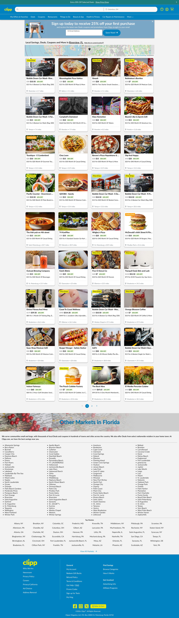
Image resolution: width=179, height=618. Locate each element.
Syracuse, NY (156, 532)
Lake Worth (141, 469)
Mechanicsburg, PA (97, 536)
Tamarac (95, 506)
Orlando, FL (117, 541)
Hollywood (52, 465)
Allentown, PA (18, 528)
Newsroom (27, 572)
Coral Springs (97, 454)
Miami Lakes (9, 478)
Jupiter (139, 467)
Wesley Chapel (54, 510)
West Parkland (9, 513)
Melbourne (96, 476)
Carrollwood (142, 450)
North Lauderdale (11, 482)
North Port (96, 482)
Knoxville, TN (97, 523)
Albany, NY (18, 523)
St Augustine (142, 502)
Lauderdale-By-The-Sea (13, 473)
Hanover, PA (78, 532)
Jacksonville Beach (55, 467)
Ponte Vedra (53, 493)
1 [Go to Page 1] (87, 406)
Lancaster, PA (97, 528)
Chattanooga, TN (38, 536)
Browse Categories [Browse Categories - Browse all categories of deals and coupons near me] (110, 569)
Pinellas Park (53, 491)
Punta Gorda (142, 495)
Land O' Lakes (97, 471)
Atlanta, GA (18, 532)
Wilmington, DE (156, 541)
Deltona (7, 458)
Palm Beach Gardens (12, 489)
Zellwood (96, 515)
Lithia (50, 473)
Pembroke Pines (10, 491)
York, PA (156, 545)
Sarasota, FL (137, 541)
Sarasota (51, 502)
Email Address (74, 31)
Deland (95, 456)
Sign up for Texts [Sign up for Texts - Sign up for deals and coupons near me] (73, 593)
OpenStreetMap (141, 55)
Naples (6, 480)
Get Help (70, 585)
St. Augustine (9, 504)
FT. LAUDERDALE (55, 463)
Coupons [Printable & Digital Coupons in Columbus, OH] (41, 17)
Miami (139, 476)
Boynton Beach (54, 447)
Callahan (51, 450)
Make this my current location (94, 43)
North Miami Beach (56, 482)
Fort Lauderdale (143, 460)
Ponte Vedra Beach (99, 493)
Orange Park (142, 484)
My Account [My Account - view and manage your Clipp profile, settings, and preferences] (71, 569)
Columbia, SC (58, 523)
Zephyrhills (141, 515)
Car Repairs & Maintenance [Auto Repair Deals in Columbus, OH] (113, 17)
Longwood (96, 473)
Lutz (138, 473)
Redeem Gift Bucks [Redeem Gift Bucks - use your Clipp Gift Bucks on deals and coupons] (74, 573)
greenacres (141, 463)
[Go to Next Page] (97, 406)
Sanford (7, 502)
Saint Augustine (10, 499)
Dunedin (51, 458)
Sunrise (51, 506)
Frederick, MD (78, 523)
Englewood (141, 458)
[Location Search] (130, 9)
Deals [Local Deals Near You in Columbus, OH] (33, 17)
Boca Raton (8, 447)
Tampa (139, 506)
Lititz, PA (97, 532)
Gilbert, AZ (77, 528)
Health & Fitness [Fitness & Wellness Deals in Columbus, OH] (93, 17)
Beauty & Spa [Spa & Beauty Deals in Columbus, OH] (78, 17)
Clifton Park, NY (38, 545)
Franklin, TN (58, 545)
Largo (139, 471)
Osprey (95, 486)
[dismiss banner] (152, 21)
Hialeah (7, 465)
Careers (26, 580)
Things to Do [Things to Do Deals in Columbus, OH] (65, 17)
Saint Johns (97, 499)
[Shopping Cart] (172, 9)
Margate (51, 476)
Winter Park (8, 515)
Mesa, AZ (97, 541)
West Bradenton (98, 510)
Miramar (95, 478)
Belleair (139, 445)
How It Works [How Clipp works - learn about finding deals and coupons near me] (108, 573)
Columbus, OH (58, 528)
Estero (6, 460)
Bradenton (96, 447)
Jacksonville (141, 465)
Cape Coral (96, 450)
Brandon (140, 447)
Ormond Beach (54, 486)
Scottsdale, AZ (137, 545)
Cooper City (8, 454)
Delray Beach (142, 456)
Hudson (95, 465)
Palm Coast (96, 489)
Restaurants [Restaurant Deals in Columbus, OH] (52, 17)
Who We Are (28, 568)
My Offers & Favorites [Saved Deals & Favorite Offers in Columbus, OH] (19, 17)
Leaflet (131, 55)
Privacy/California (30, 584)
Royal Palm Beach (144, 497)
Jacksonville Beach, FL (78, 541)
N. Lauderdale (142, 478)
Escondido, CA (58, 536)
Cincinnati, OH (38, 541)
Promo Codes (71, 589)
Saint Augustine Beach (57, 499)
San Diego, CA (137, 536)
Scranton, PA (156, 523)
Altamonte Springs (11, 445)
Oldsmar (51, 484)
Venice (95, 508)
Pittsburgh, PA (137, 523)
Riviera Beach (97, 497)
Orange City (97, 484)
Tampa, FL (157, 536)
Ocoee (6, 484)
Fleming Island (98, 460)
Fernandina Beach (55, 460)
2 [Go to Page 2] (91, 406)
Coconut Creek (143, 452)
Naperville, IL (117, 532)
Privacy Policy (28, 576)
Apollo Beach (53, 445)
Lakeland (7, 471)
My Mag (69, 597)
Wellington (8, 510)
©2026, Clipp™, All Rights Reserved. (88, 611)
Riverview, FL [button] (76, 42)
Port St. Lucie (97, 495)
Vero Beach (141, 508)
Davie (139, 454)
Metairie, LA (97, 545)
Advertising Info (109, 584)
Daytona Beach (10, 456)
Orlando (7, 486)
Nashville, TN (117, 536)
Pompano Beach (10, 493)
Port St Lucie (53, 495)
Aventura (96, 445)
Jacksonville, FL (78, 545)
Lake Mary (52, 469)
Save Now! (112, 33)
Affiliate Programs (110, 588)
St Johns (140, 504)
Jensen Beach (97, 467)
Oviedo (139, 486)
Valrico (51, 508)
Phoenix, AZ (117, 545)
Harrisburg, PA (78, 536)
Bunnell (7, 450)
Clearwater (52, 452)
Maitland (7, 476)
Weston (51, 513)
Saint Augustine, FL (137, 532)
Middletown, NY (117, 523)
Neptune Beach (54, 480)
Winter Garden (98, 513)
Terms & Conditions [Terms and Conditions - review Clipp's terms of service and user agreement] (74, 581)
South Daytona (98, 502)
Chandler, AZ (38, 528)
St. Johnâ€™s (53, 504)
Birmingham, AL (18, 541)
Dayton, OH (58, 532)
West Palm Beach (144, 510)
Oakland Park (142, 482)
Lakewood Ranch (55, 471)
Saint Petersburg (143, 499)
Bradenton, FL (18, 545)
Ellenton (95, 458)
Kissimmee (8, 469)
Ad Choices (27, 588)
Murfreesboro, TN (117, 528)
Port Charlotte (142, 493)
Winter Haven (142, 513)
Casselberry (8, 452)
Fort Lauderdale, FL (58, 541)
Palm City (52, 489)
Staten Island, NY (157, 528)
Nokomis (140, 480)
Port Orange (9, 495)
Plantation (141, 491)
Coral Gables (53, 454)
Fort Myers (8, 463)
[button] (176, 2)
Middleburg (52, 478)
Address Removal (30, 592)
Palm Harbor (142, 489)
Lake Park (96, 469)
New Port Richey (99, 480)
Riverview (8, 497)
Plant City (96, 491)
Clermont (96, 452)
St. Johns (96, 504)
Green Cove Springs (100, 463)
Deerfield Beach (54, 456)
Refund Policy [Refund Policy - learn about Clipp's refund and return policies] (72, 577)
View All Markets (88, 551)
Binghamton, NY (18, 536)
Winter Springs (54, 515)
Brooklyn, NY (38, 523)
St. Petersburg (9, 506)
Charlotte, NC (38, 532)
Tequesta (7, 508)
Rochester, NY (137, 528)
